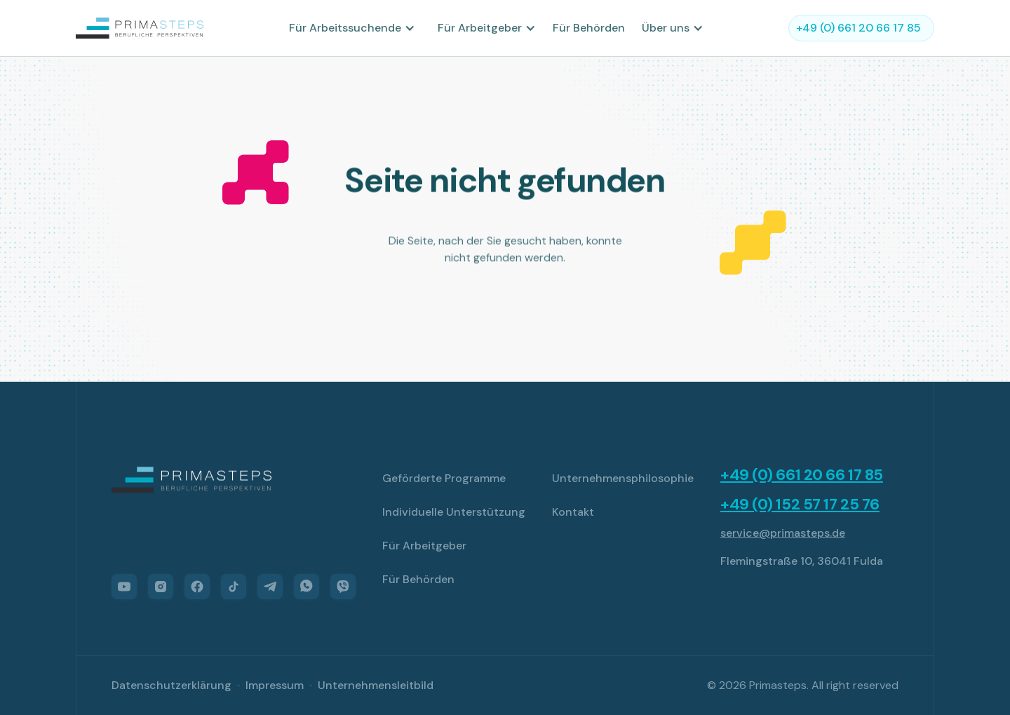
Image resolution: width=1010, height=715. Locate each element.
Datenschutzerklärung (171, 685)
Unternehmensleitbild (375, 685)
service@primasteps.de (782, 533)
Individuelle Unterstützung (453, 511)
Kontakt (573, 511)
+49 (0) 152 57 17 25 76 (800, 504)
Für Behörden (589, 27)
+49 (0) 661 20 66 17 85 (801, 475)
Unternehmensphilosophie (623, 478)
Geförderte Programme (444, 478)
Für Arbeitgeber (424, 545)
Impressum (274, 685)
